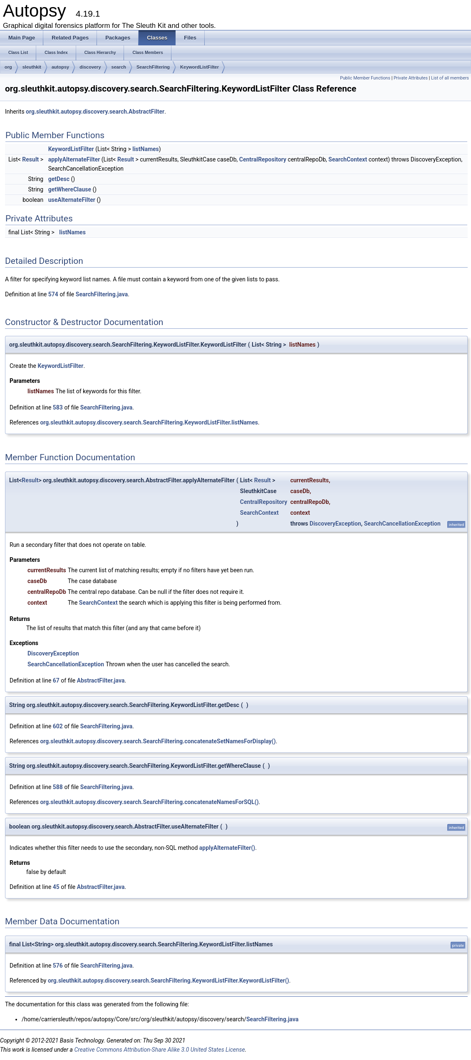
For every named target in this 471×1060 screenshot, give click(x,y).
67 (56, 680)
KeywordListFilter (199, 67)
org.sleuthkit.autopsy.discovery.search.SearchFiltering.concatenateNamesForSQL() (149, 802)
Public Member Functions (365, 78)
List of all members (450, 78)
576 (58, 965)
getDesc (58, 179)
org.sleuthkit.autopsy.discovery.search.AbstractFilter (95, 111)
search (119, 67)
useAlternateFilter (71, 199)
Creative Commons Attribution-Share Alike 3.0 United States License (159, 1049)
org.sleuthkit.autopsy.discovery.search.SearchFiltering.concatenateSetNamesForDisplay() (157, 741)
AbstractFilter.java (101, 680)
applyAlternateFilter (74, 159)
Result (30, 159)
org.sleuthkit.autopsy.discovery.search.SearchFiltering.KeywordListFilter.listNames (149, 422)
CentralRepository (262, 159)
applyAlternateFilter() (227, 847)
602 (58, 726)
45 (56, 887)
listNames (145, 149)
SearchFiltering (153, 67)
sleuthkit (31, 67)
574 (53, 294)
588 (58, 787)
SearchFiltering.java (102, 294)
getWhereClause (69, 189)
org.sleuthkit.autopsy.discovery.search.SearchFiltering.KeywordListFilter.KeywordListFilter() (168, 980)
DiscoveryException (335, 523)
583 (58, 407)
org (8, 67)
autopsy (60, 67)
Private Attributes (411, 78)
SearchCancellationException (402, 523)
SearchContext (347, 159)
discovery (90, 67)
